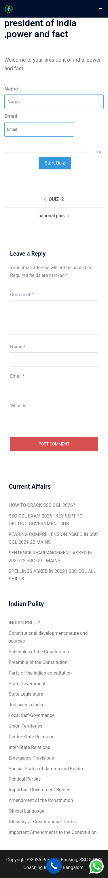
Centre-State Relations (31, 736)
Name (11, 89)
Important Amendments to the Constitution (52, 832)
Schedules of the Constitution (39, 651)
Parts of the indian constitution (40, 673)
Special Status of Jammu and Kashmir (48, 768)
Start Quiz (55, 163)
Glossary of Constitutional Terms (42, 821)
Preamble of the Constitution (38, 662)
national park (51, 215)
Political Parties (25, 779)
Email (10, 116)
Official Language (26, 811)
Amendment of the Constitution (41, 800)
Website (18, 405)
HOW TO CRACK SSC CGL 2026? (42, 505)
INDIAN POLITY (24, 622)
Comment (21, 294)
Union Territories (25, 726)
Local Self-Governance (31, 715)
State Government (27, 683)
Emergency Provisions (31, 758)
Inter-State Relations (29, 747)
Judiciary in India (26, 704)
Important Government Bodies (39, 789)
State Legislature (26, 694)
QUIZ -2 (56, 199)
